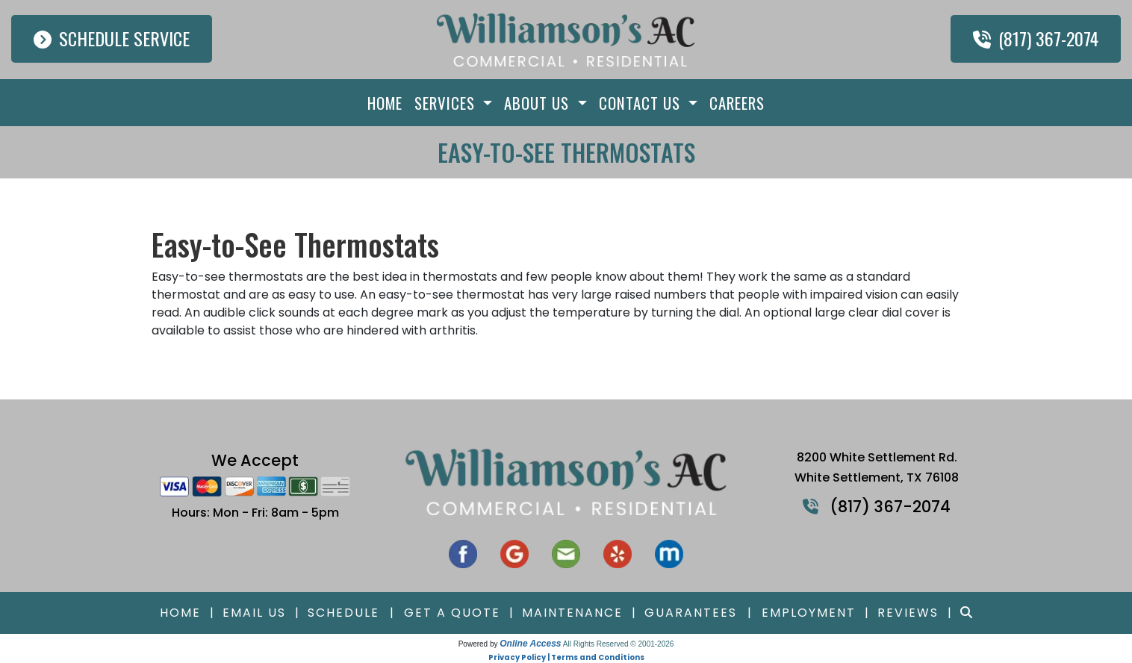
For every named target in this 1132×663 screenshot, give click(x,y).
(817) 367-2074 (1035, 38)
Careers (737, 102)
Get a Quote (452, 612)
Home (384, 102)
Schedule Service (112, 38)
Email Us (254, 612)
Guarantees (690, 612)
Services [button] (446, 102)
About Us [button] (538, 102)
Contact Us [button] (642, 102)
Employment (809, 612)
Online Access (530, 643)
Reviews (908, 612)
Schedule (343, 612)
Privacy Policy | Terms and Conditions (566, 657)
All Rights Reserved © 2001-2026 (618, 644)
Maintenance (572, 612)
